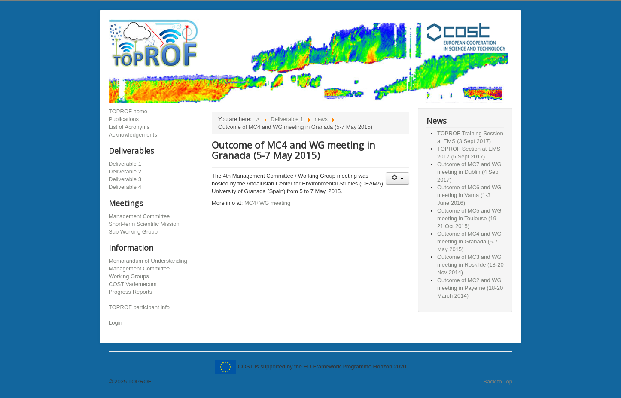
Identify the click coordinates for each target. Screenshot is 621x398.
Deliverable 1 (125, 164)
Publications (124, 119)
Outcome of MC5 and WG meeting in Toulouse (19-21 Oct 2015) (469, 218)
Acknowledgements (133, 134)
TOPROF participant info (139, 307)
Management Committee (139, 216)
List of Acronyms (129, 127)
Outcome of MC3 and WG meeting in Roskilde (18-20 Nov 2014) (470, 265)
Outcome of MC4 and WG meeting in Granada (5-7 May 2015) (469, 241)
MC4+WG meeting (267, 203)
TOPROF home (128, 111)
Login (115, 322)
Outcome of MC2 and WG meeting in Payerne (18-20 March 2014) (470, 288)
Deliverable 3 (125, 179)
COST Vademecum (133, 284)
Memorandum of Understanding (148, 261)
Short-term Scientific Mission (144, 224)
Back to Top (497, 381)
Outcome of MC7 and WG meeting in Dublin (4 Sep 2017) (469, 172)
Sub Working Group (133, 231)
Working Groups (129, 276)
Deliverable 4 (125, 187)
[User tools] (397, 178)
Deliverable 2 (125, 171)
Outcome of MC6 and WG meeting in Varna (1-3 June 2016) (469, 195)
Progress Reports (130, 292)
